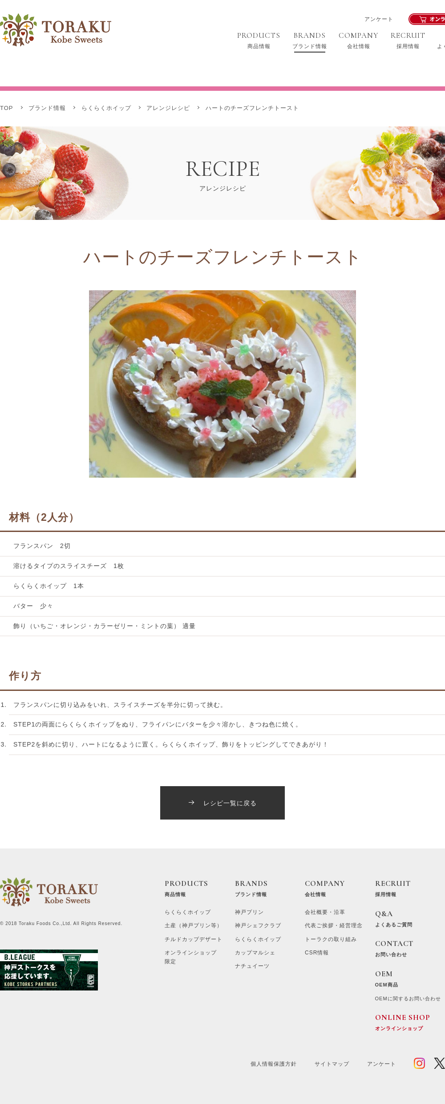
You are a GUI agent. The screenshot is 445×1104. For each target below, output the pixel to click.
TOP (6, 108)
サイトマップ (332, 1064)
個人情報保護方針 (274, 1064)
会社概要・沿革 (325, 912)
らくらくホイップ (106, 108)
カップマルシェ (255, 953)
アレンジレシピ (168, 108)
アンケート (378, 19)
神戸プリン (249, 912)
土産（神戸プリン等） (193, 925)
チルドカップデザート (193, 939)
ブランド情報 (47, 108)
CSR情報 (317, 953)
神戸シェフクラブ (258, 925)
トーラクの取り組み (331, 939)
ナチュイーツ (252, 966)
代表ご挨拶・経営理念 (334, 925)
